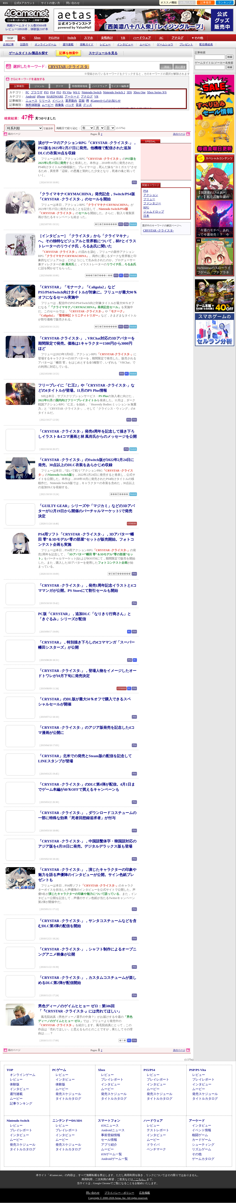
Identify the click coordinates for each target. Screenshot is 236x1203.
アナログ (177, 37)
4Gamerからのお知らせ (105, 100)
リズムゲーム (201, 1149)
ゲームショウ (165, 44)
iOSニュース (110, 1125)
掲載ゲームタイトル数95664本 (27, 25)
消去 (166, 66)
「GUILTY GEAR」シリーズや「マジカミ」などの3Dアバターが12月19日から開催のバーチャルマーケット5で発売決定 (86, 511)
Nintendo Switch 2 (114, 92)
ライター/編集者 (120, 86)
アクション (150, 195)
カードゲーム (201, 1140)
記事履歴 (205, 2)
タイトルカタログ (68, 1098)
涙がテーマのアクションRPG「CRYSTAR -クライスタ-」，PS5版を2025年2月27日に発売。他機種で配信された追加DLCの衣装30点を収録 (87, 148)
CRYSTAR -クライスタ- (68, 67)
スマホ (88, 37)
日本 (146, 216)
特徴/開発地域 (80, 86)
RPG (146, 207)
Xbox (37, 37)
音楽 (79, 105)
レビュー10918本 (16, 29)
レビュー (105, 44)
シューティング (203, 1144)
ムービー (145, 44)
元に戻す (180, 66)
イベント (58, 100)
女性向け (107, 37)
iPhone (41, 96)
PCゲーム (59, 1070)
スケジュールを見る (103, 53)
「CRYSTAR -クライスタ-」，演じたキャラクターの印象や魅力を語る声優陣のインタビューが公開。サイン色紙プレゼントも (87, 875)
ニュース (31, 100)
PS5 (46, 92)
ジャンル (39, 86)
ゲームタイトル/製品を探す (28, 53)
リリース (45, 100)
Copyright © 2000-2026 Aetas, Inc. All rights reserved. (118, 1197)
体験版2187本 (39, 29)
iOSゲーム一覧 (111, 1154)
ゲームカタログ (203, 1159)
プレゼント (186, 44)
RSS (5, 2)
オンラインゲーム (45, 44)
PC (24, 37)
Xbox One (139, 92)
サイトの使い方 (50, 2)
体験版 (14, 1084)
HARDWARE (54, 96)
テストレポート (158, 1130)
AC (161, 37)
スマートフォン (109, 1120)
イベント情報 (201, 1130)
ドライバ (153, 1144)
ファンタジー (152, 203)
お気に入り (187, 2)
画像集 (59, 105)
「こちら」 (140, 1179)
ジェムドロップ (153, 211)
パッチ (69, 105)
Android (30, 96)
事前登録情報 (110, 1135)
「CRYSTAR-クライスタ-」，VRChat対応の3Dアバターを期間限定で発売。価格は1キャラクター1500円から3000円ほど (86, 343)
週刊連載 (68, 44)
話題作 (24, 44)
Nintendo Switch (92, 92)
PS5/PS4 (54, 37)
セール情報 (109, 1140)
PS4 (52, 92)
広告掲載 (144, 1192)
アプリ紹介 (109, 1144)
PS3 (58, 92)
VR (123, 37)
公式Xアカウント (24, 2)
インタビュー (125, 44)
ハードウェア (142, 37)
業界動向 (71, 100)
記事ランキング (21, 1103)
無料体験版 (33, 105)
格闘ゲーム (200, 1135)
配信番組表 (206, 44)
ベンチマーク (156, 1149)
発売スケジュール (68, 1094)
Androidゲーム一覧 (114, 1159)
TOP (10, 38)
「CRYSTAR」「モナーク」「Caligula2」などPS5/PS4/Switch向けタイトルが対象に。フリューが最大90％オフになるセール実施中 (87, 292)
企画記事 (8, 44)
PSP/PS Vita (197, 1070)
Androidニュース (112, 1130)
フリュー (149, 199)
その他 (197, 1154)
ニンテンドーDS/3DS (67, 1120)
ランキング (225, 2)
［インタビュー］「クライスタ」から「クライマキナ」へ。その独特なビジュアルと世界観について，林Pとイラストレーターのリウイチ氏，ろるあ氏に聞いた (87, 241)
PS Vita (67, 92)
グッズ (87, 105)
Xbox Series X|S (157, 92)
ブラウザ (37, 92)
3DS (129, 92)
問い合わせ (73, 2)
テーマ (59, 86)
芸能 (82, 100)
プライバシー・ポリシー (119, 1192)
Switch (71, 37)
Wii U (76, 92)
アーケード (72, 96)
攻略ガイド (86, 44)
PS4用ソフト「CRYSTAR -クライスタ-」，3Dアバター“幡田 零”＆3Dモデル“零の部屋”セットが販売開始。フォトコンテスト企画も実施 (86, 539)
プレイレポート (112, 1079)
